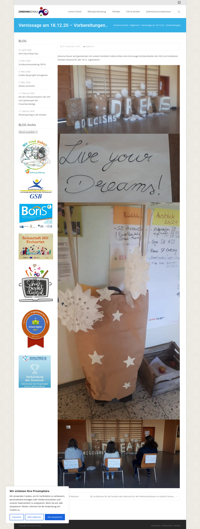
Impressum (155, 525)
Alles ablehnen (34, 517)
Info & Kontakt (133, 11)
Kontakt (177, 525)
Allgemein (89, 46)
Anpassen (16, 517)
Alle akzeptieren (54, 517)
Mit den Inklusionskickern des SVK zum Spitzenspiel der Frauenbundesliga (34, 100)
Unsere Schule (74, 11)
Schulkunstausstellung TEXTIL (32, 64)
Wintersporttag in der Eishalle (32, 114)
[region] (37, 504)
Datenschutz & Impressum (158, 11)
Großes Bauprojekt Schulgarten (33, 75)
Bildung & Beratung (97, 11)
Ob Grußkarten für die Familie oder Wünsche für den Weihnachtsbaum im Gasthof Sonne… (133, 496)
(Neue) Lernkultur (27, 86)
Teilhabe (116, 11)
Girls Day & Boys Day (28, 53)
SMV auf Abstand (69, 496)
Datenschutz (167, 525)
